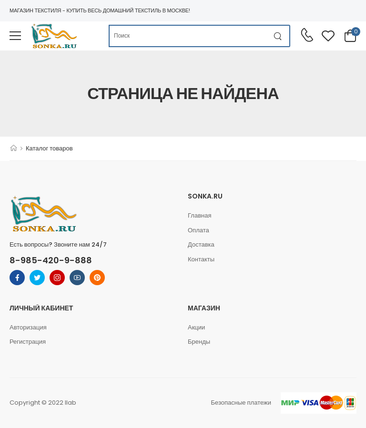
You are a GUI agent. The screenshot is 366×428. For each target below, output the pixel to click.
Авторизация (28, 327)
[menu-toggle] (15, 35)
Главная (199, 215)
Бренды (199, 341)
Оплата (198, 230)
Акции (196, 327)
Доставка (201, 244)
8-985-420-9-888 (51, 260)
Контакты (201, 259)
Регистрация (28, 341)
